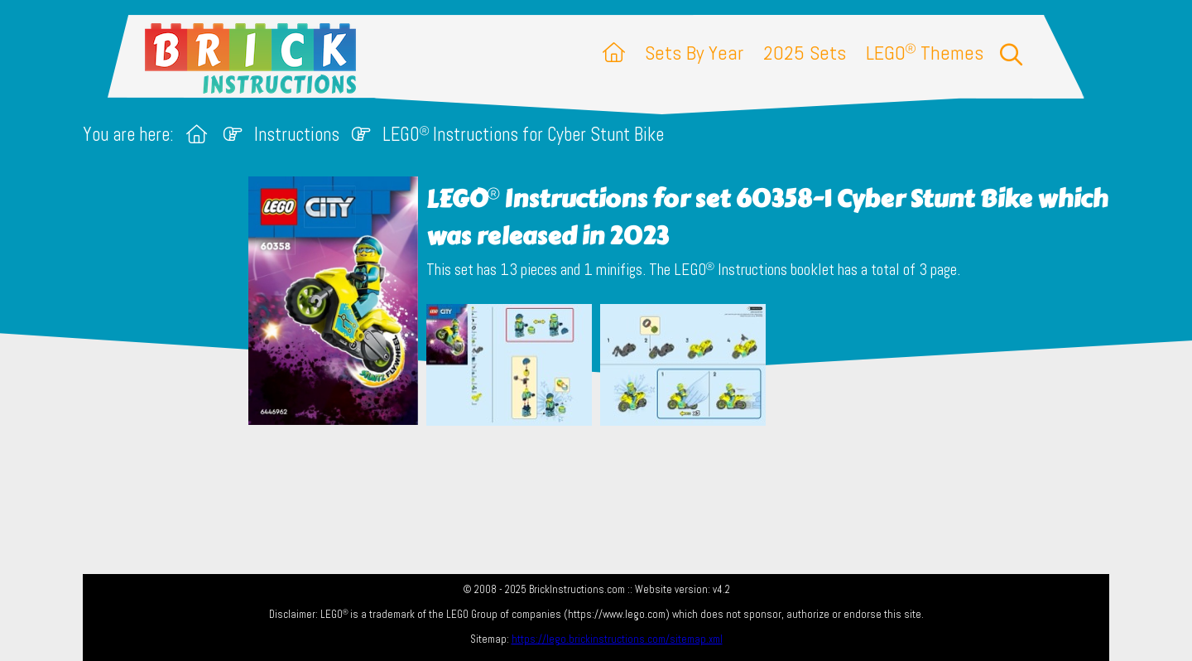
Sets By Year (694, 52)
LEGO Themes (924, 52)
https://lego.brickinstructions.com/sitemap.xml (617, 639)
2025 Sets (804, 52)
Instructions (296, 135)
